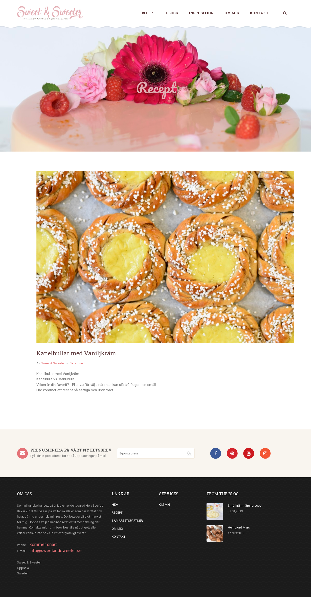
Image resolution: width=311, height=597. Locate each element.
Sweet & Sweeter (53, 363)
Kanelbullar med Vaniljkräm (76, 353)
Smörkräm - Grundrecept (245, 505)
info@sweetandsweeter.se (55, 550)
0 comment (78, 363)
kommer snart (43, 544)
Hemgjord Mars (239, 527)
